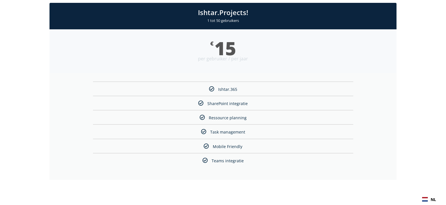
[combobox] (429, 199)
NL (429, 199)
